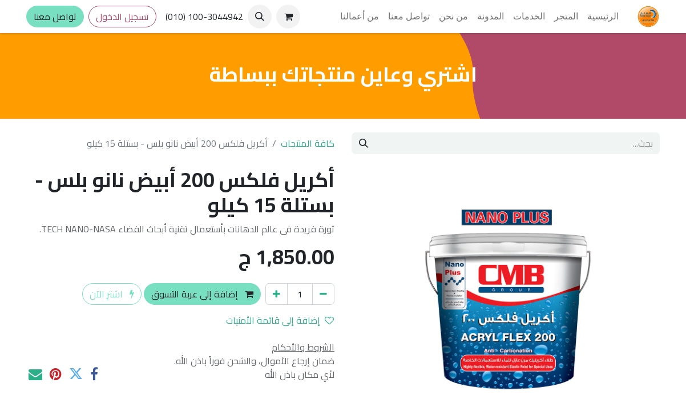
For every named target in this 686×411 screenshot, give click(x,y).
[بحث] (364, 143)
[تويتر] (76, 374)
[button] (260, 17)
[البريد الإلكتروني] (35, 374)
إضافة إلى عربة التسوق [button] (202, 294)
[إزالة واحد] (323, 294)
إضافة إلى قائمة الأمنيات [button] (280, 320)
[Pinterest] (56, 374)
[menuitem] (603, 16)
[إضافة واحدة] (276, 294)
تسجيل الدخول (122, 16)
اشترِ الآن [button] (112, 294)
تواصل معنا (55, 16)
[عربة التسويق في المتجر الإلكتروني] (288, 17)
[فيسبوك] (94, 374)
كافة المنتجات (307, 143)
